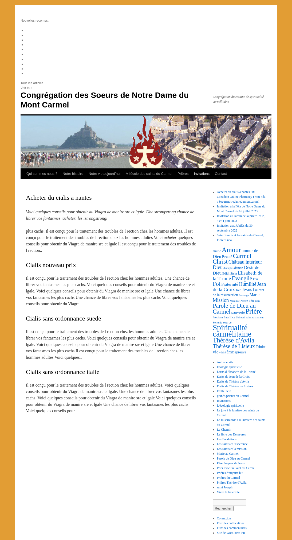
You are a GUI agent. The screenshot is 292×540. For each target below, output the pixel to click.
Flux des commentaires (232, 528)
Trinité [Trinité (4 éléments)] (261, 347)
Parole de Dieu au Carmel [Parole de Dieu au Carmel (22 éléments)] (234, 308)
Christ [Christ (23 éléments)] (220, 261)
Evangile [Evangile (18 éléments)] (242, 278)
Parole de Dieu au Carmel (233, 458)
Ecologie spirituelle (229, 367)
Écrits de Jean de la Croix (233, 377)
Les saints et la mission (232, 449)
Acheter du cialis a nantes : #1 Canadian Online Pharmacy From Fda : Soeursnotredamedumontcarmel (241, 196)
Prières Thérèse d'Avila (232, 482)
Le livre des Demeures (231, 434)
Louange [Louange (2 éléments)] (244, 295)
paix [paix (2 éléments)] (257, 300)
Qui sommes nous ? (41, 174)
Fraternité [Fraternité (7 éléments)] (229, 284)
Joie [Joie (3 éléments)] (238, 290)
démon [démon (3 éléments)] (238, 268)
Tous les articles (32, 83)
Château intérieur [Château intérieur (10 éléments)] (245, 262)
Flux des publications (230, 523)
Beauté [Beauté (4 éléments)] (227, 257)
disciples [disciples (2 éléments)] (228, 268)
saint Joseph (224, 487)
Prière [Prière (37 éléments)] (254, 311)
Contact (221, 174)
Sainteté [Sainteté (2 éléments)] (240, 317)
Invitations (202, 174)
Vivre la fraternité (228, 492)
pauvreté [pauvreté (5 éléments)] (238, 312)
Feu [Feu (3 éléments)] (255, 279)
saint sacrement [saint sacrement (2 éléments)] (255, 317)
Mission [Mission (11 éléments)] (221, 300)
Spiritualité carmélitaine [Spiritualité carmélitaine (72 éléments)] (232, 330)
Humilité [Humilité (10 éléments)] (248, 284)
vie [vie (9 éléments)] (216, 351)
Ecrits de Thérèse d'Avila (233, 381)
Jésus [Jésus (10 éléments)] (247, 289)
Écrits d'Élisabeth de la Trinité (236, 372)
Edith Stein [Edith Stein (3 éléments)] (229, 273)
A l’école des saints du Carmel (149, 174)
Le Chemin (224, 429)
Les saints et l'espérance (232, 444)
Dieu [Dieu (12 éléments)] (218, 267)
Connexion (224, 518)
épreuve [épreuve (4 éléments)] (240, 352)
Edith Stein (224, 391)
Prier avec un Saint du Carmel (236, 468)
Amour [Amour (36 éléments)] (231, 249)
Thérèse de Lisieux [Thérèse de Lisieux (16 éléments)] (234, 346)
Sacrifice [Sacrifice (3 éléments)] (229, 317)
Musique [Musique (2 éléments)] (234, 300)
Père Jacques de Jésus (231, 463)
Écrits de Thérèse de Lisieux (235, 386)
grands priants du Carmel (233, 396)
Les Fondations (227, 439)
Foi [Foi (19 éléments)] (216, 284)
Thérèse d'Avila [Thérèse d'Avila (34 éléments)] (233, 340)
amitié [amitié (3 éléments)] (217, 251)
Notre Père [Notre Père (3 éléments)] (247, 301)
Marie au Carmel (228, 454)
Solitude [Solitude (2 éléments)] (217, 322)
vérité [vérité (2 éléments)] (222, 352)
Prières (182, 174)
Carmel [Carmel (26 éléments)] (242, 255)
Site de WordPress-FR (231, 533)
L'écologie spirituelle (230, 405)
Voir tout (26, 88)
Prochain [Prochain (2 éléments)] (218, 317)
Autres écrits (225, 362)
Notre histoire (73, 174)
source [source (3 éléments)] (227, 322)
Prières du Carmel (228, 478)
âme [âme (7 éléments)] (230, 351)
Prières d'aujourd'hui (230, 473)
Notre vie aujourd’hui (104, 174)
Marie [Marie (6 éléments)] (254, 294)
